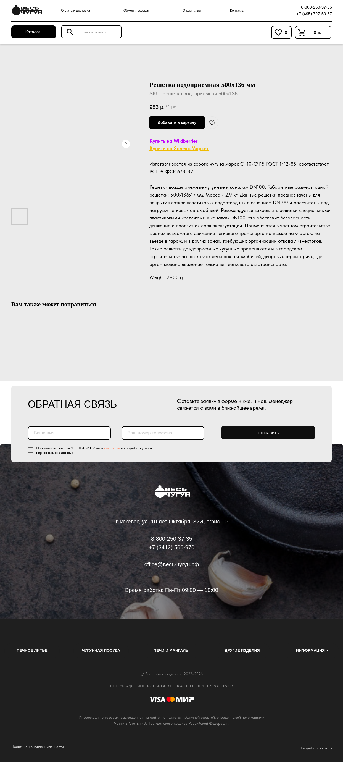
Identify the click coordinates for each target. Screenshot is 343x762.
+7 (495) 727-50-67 (314, 13)
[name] (69, 433)
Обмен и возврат (136, 10)
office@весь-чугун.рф (171, 564)
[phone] (163, 433)
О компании (192, 10)
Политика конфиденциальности (37, 746)
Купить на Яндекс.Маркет (179, 148)
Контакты (237, 10)
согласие (112, 448)
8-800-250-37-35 (316, 7)
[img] (26, 10)
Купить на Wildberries (173, 141)
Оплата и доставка (75, 10)
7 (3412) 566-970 (173, 547)
